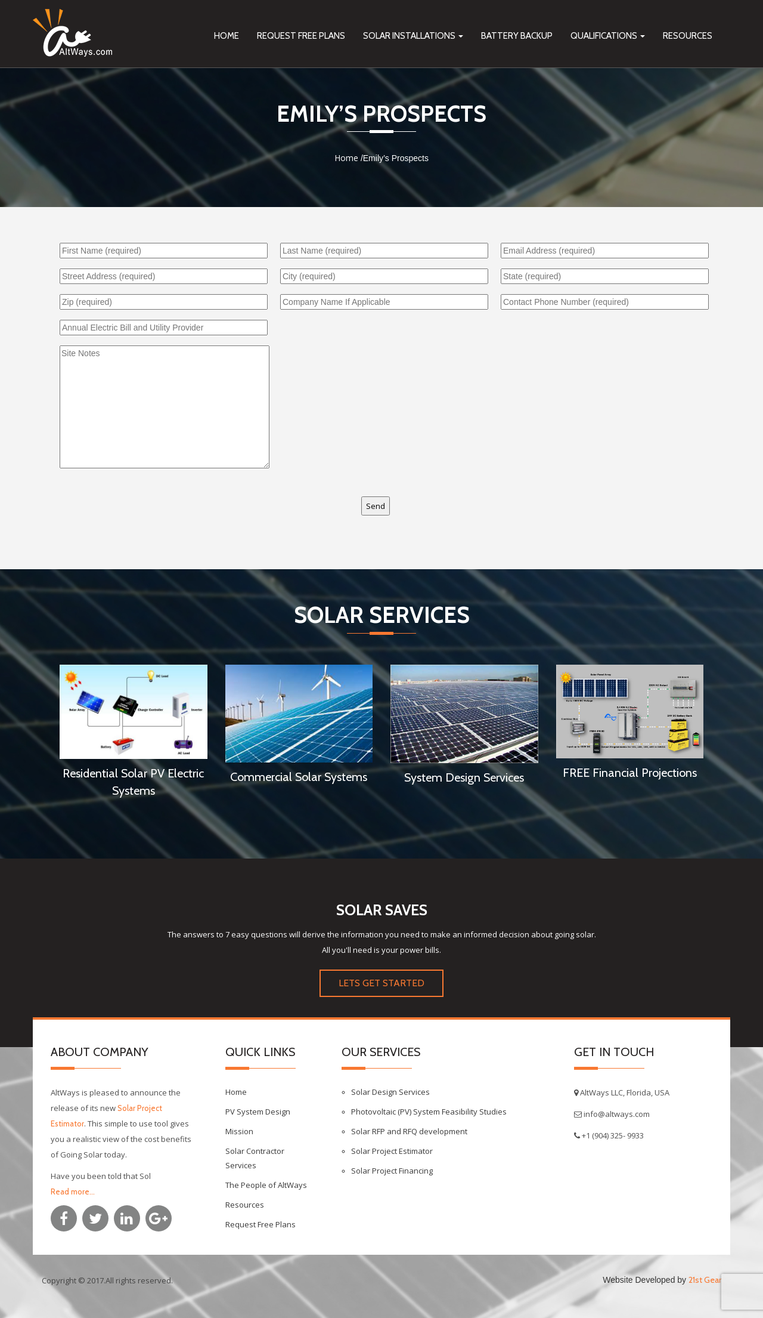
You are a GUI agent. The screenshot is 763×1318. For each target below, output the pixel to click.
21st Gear (704, 1279)
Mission (239, 1131)
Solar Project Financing (392, 1170)
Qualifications (607, 35)
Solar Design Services (390, 1091)
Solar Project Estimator (392, 1151)
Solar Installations (413, 35)
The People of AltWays (266, 1185)
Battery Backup (517, 35)
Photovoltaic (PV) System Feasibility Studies (429, 1111)
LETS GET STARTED (381, 983)
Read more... (73, 1191)
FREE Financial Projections (630, 773)
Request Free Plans (301, 35)
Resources (687, 35)
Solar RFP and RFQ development (409, 1131)
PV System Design (257, 1111)
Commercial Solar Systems (298, 777)
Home (226, 35)
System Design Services (464, 777)
